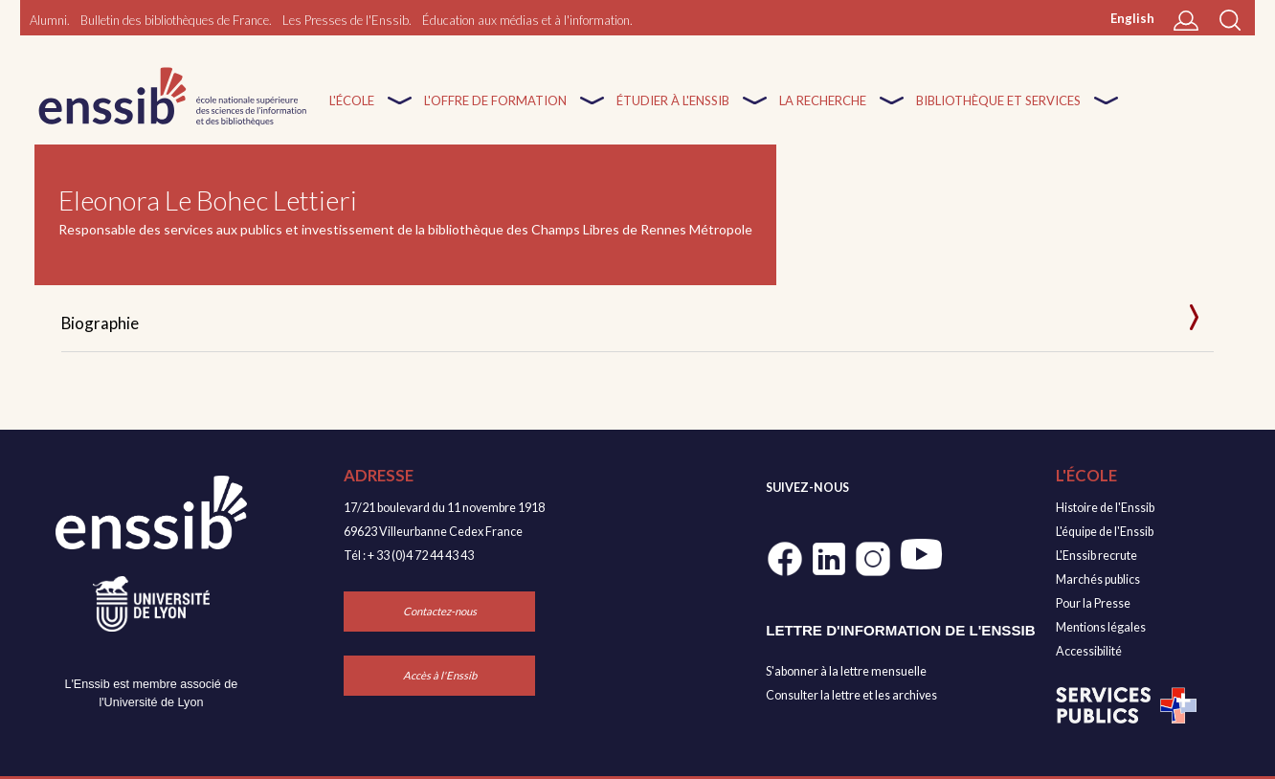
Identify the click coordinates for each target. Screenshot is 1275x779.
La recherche (822, 112)
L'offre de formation (495, 112)
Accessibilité (1089, 651)
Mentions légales (1101, 627)
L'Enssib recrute (1096, 555)
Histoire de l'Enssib (1105, 508)
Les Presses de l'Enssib (345, 20)
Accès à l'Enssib (440, 675)
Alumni (48, 20)
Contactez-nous (440, 611)
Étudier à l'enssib (672, 112)
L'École (351, 112)
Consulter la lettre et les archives (851, 695)
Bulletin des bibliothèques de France (174, 20)
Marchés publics (1098, 579)
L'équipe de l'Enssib (1104, 531)
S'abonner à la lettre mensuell (843, 671)
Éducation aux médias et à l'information (526, 20)
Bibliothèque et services (998, 112)
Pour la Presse (1093, 603)
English (1132, 18)
